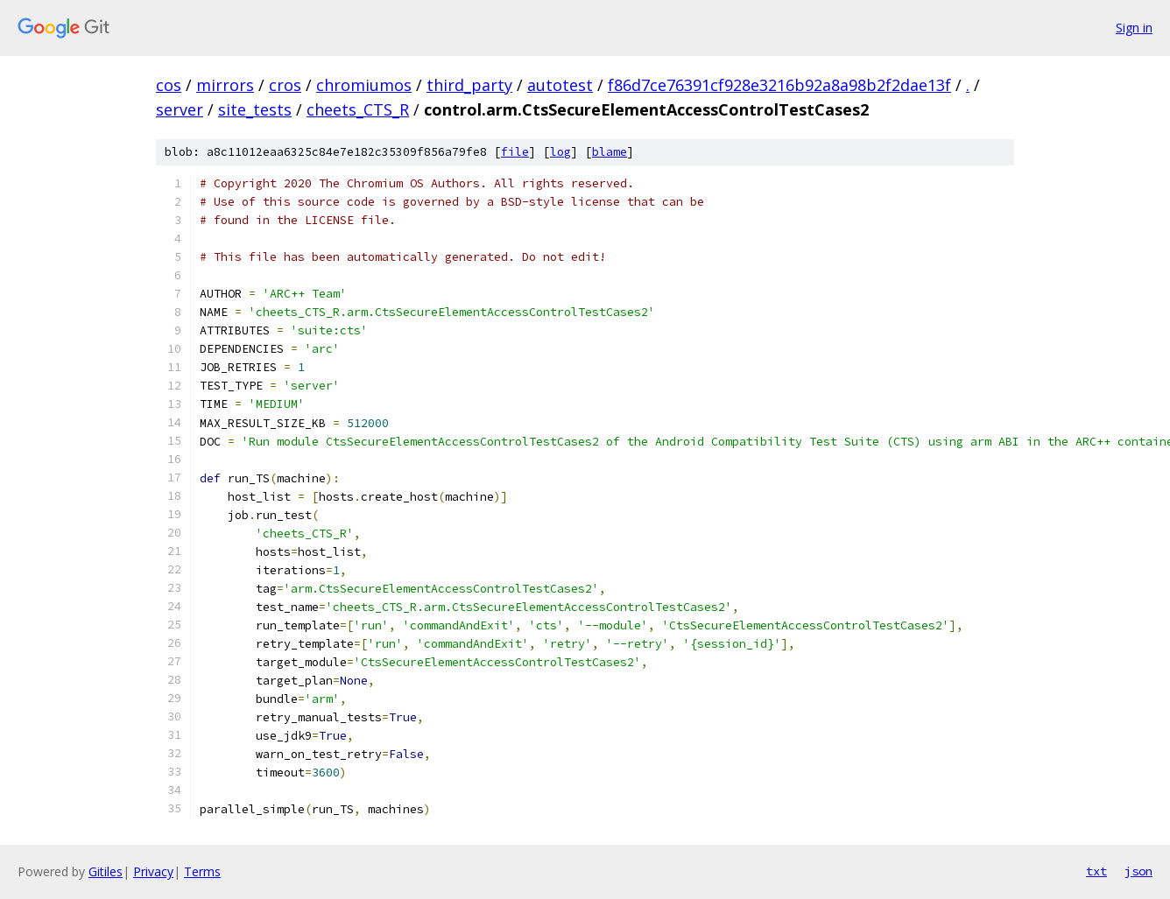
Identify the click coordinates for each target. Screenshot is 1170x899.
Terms (202, 871)
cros (285, 84)
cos (168, 84)
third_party (469, 84)
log (560, 151)
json (1138, 871)
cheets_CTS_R (358, 109)
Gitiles (105, 871)
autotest (560, 84)
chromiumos (364, 84)
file (515, 151)
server (179, 109)
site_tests (255, 109)
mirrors (225, 84)
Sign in (1134, 27)
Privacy (153, 871)
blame (609, 151)
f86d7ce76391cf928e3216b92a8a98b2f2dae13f (779, 84)
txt (1096, 871)
